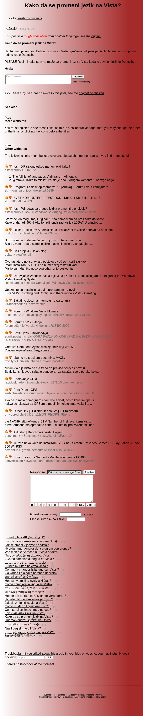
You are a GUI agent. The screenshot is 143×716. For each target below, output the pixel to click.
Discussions (68, 704)
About (98, 702)
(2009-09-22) (27, 28)
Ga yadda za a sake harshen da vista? (31, 580)
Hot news (57, 704)
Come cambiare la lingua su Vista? (28, 591)
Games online (51, 702)
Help (80, 702)
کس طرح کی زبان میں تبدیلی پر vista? (30, 639)
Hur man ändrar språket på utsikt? (28, 627)
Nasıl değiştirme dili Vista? (23, 635)
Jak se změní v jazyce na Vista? (27, 552)
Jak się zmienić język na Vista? (26, 609)
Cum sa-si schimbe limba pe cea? (28, 616)
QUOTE (52, 512)
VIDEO (90, 512)
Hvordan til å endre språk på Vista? (29, 606)
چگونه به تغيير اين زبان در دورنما (25, 569)
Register (88, 521)
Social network (45, 704)
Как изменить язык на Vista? (25, 620)
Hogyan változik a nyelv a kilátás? (28, 587)
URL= (81, 512)
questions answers (29, 18)
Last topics (62, 702)
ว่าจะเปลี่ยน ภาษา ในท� (22, 631)
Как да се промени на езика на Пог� (31, 548)
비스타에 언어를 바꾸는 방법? (25, 599)
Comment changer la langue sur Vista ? (32, 576)
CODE (63, 512)
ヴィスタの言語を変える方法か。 (28, 594)
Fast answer (42, 80)
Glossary (73, 702)
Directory (102, 704)
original (96, 36)
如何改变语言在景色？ (20, 642)
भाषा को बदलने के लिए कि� (21, 584)
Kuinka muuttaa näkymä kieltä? (26, 573)
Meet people (92, 704)
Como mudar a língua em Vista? (27, 613)
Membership (89, 702)
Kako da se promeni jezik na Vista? (29, 623)
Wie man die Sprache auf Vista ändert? (31, 559)
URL (72, 512)
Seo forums (80, 704)
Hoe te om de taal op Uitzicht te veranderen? (35, 602)
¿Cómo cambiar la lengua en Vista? (29, 566)
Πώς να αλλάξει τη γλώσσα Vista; (27, 562)
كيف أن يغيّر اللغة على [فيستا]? (25, 544)
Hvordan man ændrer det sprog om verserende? (38, 555)
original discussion (91, 95)
